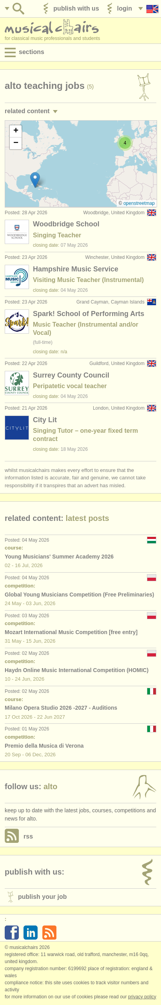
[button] (35, 180)
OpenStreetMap (139, 203)
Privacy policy (142, 997)
